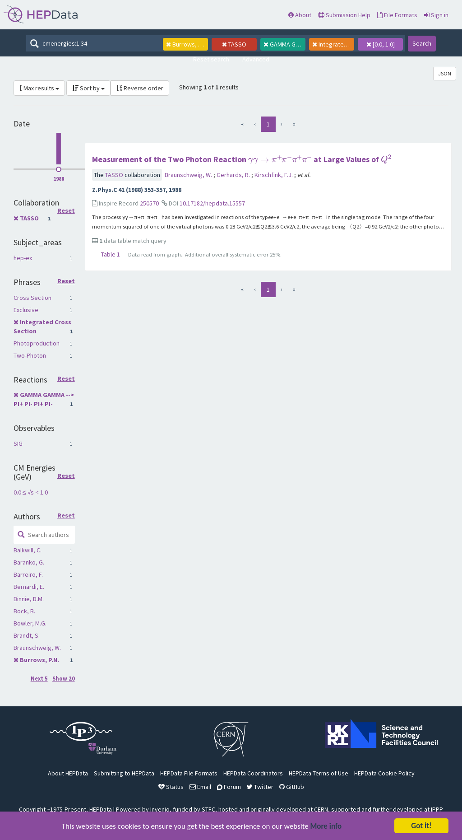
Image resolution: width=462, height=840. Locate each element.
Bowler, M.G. (30, 623)
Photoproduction (37, 343)
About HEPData (68, 773)
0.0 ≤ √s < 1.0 (31, 492)
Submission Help (344, 15)
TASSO (29, 218)
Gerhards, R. (234, 175)
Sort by (88, 88)
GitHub (291, 787)
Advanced (255, 59)
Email (200, 787)
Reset (66, 211)
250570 (149, 203)
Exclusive (26, 310)
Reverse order (139, 88)
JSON (444, 73)
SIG (18, 443)
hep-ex (23, 258)
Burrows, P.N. (39, 660)
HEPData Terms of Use (318, 773)
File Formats (397, 15)
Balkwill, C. (28, 550)
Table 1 (110, 254)
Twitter (260, 787)
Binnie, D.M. (29, 599)
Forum (229, 787)
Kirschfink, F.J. (274, 175)
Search (421, 43)
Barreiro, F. (28, 574)
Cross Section (32, 298)
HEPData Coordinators (253, 773)
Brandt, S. (27, 635)
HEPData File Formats (188, 773)
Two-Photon (30, 355)
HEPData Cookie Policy (384, 773)
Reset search (211, 59)
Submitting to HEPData (124, 773)
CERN (321, 809)
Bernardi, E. (29, 587)
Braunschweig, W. (37, 648)
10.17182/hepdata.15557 (212, 203)
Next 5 (39, 678)
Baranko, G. (29, 562)
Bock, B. (24, 611)
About (299, 15)
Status (171, 787)
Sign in (436, 15)
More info (326, 827)
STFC (208, 809)
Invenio (160, 809)
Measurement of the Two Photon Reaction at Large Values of (241, 159)
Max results (39, 88)
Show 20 (63, 678)
